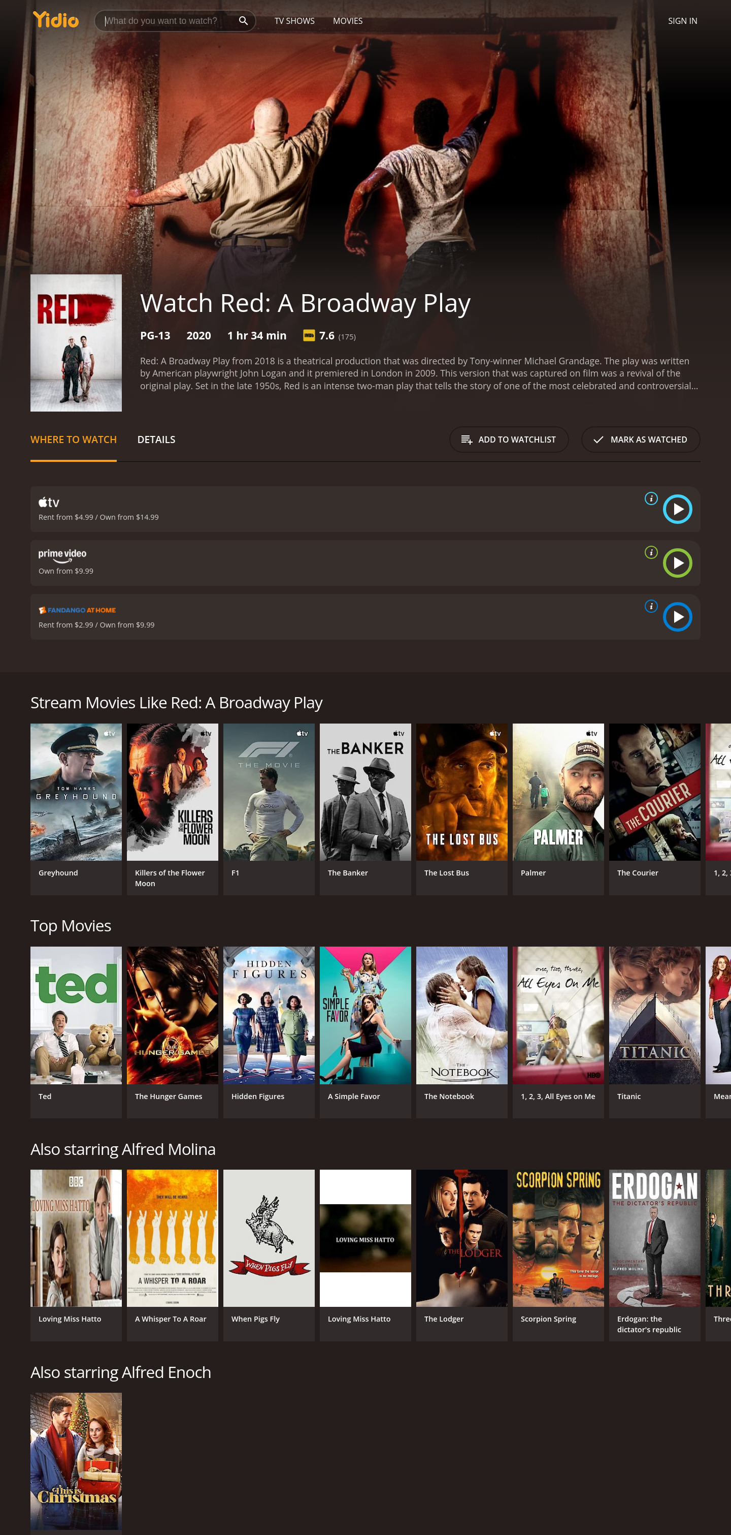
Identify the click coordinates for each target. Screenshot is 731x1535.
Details (156, 439)
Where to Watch (73, 439)
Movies (348, 20)
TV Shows (295, 20)
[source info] (649, 498)
